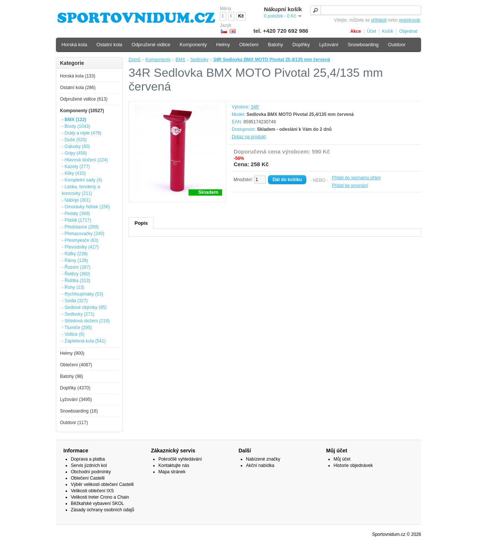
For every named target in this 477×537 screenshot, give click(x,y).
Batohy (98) (71, 376)
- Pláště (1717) (76, 220)
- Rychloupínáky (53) (82, 294)
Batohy (275, 44)
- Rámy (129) (75, 260)
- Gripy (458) (74, 153)
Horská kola (74, 44)
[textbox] (365, 10)
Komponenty (157, 59)
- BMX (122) (74, 119)
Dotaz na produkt (249, 136)
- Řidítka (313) (76, 280)
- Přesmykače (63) (80, 240)
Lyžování (328, 44)
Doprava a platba (88, 459)
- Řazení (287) (76, 267)
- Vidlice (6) (73, 334)
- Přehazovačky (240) (83, 233)
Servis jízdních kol (89, 465)
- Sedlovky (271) (78, 314)
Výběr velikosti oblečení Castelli (102, 484)
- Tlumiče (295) (77, 327)
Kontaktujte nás (173, 465)
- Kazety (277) (76, 166)
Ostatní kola (109, 44)
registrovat (409, 20)
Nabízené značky (263, 459)
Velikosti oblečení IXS (92, 490)
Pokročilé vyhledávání (180, 459)
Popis (141, 223)
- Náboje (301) (76, 200)
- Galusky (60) (76, 146)
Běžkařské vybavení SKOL (97, 503)
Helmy (223, 44)
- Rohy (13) (73, 287)
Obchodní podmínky (91, 471)
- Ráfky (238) (75, 253)
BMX (180, 59)
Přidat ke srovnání (350, 185)
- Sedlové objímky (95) (84, 307)
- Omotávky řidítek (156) (86, 206)
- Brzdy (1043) (76, 126)
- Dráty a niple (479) (81, 133)
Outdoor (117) (74, 422)
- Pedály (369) (76, 213)
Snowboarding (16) (79, 411)
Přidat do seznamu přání (356, 177)
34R (255, 107)
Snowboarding (363, 44)
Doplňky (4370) (75, 388)
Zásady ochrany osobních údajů (102, 509)
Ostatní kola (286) (77, 87)
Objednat (408, 31)
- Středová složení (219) (86, 320)
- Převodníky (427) (80, 247)
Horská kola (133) (77, 76)
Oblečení (249, 44)
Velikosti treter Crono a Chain (100, 497)
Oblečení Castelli (88, 478)
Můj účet (342, 459)
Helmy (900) (72, 353)
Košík (387, 31)
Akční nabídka (260, 465)
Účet (371, 31)
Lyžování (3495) (76, 399)
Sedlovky (199, 59)
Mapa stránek (172, 471)
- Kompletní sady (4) (82, 180)
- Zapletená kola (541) (83, 341)
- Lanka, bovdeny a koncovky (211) (81, 190)
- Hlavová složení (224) (85, 159)
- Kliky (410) (74, 173)
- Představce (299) (80, 227)
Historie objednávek (353, 465)
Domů (134, 59)
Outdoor (396, 44)
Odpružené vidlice (151, 44)
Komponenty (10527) (82, 110)
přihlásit (378, 20)
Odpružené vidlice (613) (83, 99)
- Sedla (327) (75, 300)
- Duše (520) (74, 139)
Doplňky (301, 44)
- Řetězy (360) (76, 274)
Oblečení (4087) (76, 364)
